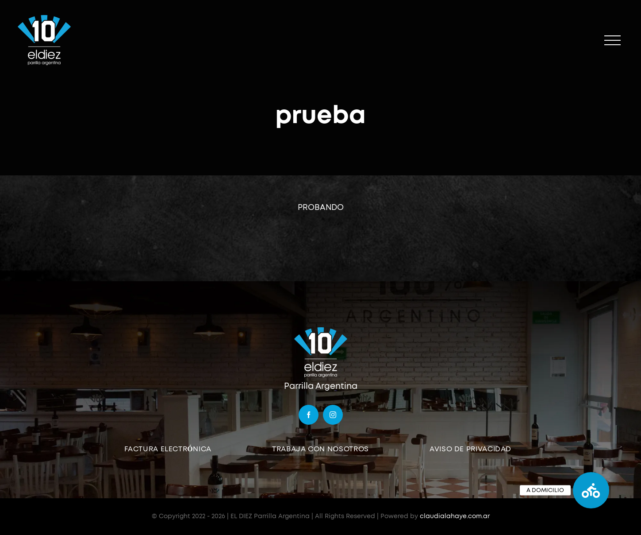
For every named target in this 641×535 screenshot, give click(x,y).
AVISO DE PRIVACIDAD (470, 449)
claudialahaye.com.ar (455, 516)
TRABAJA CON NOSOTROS (320, 449)
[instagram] (333, 415)
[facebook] (309, 415)
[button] (591, 490)
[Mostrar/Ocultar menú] (612, 40)
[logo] (320, 330)
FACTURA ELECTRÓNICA (167, 449)
